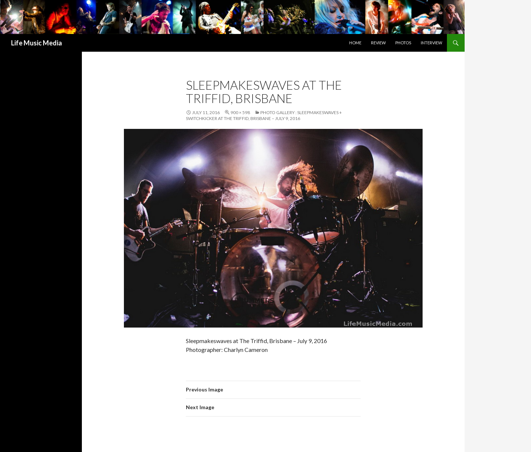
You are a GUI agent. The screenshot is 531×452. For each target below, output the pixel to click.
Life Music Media (36, 43)
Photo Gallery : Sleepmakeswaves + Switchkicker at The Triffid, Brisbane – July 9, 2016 (264, 115)
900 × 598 (240, 112)
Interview (431, 42)
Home (355, 42)
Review (378, 42)
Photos (403, 42)
